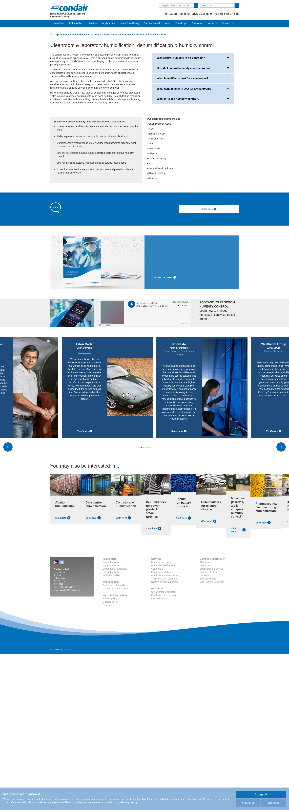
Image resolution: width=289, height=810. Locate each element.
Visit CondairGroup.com (212, 582)
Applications (62, 34)
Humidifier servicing (161, 562)
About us (212, 23)
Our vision (205, 575)
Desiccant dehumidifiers (115, 585)
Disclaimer (108, 605)
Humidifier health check (163, 565)
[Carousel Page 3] (146, 447)
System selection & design (164, 582)
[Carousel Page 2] (143, 447)
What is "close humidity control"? (193, 98)
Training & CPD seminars (164, 578)
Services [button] (92, 23)
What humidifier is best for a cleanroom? (193, 78)
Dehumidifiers (76, 23)
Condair (69, 7)
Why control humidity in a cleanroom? (193, 57)
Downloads (197, 23)
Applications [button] (108, 23)
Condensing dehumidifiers (116, 588)
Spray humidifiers (112, 565)
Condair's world (152, 23)
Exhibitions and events (211, 568)
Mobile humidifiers (112, 575)
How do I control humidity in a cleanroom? (193, 68)
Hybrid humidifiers (112, 572)
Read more (84, 431)
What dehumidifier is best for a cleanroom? (193, 88)
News (167, 23)
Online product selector (163, 592)
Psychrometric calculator (164, 595)
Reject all (248, 802)
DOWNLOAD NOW (165, 277)
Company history (208, 572)
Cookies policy (110, 601)
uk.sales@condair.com (70, 590)
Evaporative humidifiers (115, 568)
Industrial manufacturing (86, 34)
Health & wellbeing (129, 23)
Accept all (260, 794)
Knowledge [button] (181, 23)
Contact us (227, 23)
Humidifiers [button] (58, 23)
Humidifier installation (162, 572)
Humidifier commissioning (164, 575)
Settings (273, 802)
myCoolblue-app (159, 598)
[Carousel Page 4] (149, 447)
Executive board (208, 578)
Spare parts (157, 568)
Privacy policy (110, 598)
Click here (209, 209)
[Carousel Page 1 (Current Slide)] (141, 447)
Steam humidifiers (112, 562)
